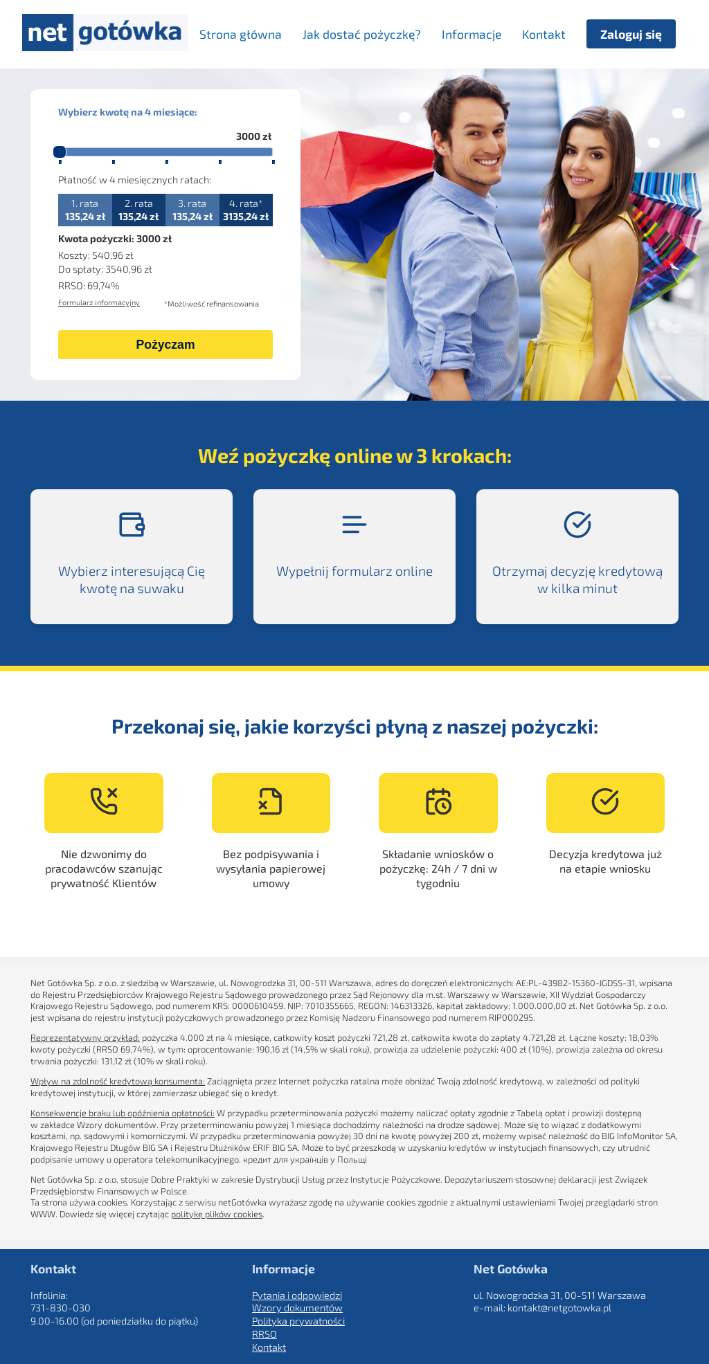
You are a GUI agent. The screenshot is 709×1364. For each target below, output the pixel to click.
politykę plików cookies (216, 1213)
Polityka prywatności (298, 1321)
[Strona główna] (105, 46)
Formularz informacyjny (99, 302)
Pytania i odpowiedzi (297, 1295)
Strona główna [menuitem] (240, 34)
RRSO (264, 1334)
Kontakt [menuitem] (544, 34)
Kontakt (269, 1347)
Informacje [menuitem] (471, 34)
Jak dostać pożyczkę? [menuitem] (362, 34)
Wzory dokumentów (297, 1307)
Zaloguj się (631, 34)
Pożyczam (165, 345)
